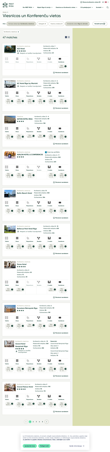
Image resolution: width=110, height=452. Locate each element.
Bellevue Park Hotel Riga (27, 229)
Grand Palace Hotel (25, 387)
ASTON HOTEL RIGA (24, 119)
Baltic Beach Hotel (24, 194)
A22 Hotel (21, 49)
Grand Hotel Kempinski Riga (21, 345)
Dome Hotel (21, 265)
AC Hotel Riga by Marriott (27, 84)
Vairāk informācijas (77, 446)
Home (5, 13)
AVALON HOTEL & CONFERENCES (30, 155)
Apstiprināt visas (30, 446)
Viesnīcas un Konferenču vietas (32, 16)
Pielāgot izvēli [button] (44, 446)
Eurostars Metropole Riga (27, 309)
